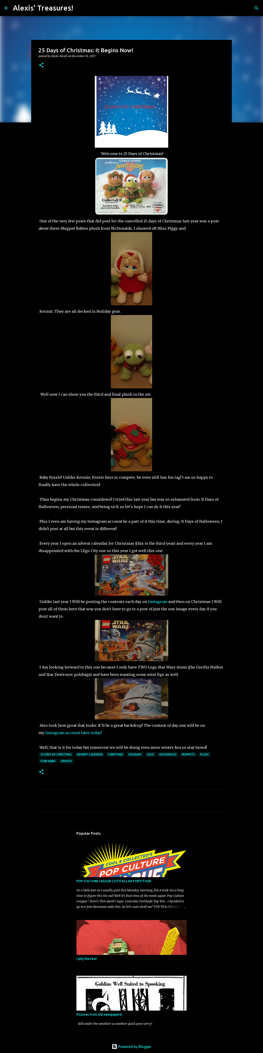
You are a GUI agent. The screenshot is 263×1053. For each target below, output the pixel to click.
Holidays (135, 754)
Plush (204, 754)
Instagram (157, 601)
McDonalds (167, 754)
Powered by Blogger (131, 1047)
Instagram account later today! (73, 732)
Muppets (188, 754)
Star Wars (48, 761)
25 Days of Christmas (56, 754)
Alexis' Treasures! (43, 8)
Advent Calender (90, 754)
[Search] (79, 8)
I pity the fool (86, 959)
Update (66, 761)
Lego (150, 754)
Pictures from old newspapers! (99, 1014)
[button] (41, 65)
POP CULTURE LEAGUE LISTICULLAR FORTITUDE (113, 881)
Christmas (115, 754)
